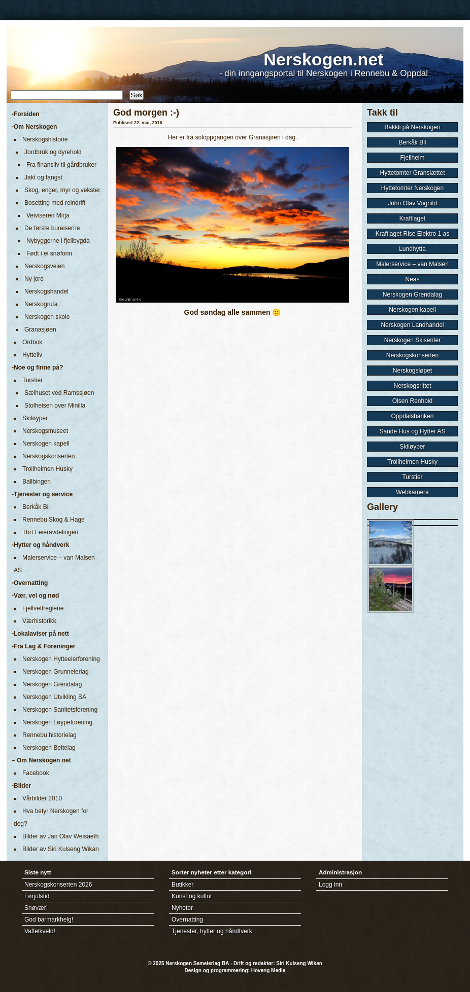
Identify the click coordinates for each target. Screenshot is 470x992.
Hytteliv (32, 354)
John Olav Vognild (412, 203)
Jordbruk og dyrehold (53, 152)
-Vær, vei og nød (35, 595)
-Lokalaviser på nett (40, 633)
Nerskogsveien (44, 266)
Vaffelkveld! (39, 931)
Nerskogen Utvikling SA (54, 697)
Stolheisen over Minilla (54, 405)
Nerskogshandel (46, 291)
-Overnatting (30, 582)
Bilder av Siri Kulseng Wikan (60, 849)
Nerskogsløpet (412, 370)
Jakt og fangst (43, 177)
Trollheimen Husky (47, 468)
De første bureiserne (52, 228)
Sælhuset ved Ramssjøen (59, 392)
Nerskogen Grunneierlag (55, 671)
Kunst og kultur (192, 896)
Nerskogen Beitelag (49, 747)
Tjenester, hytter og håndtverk (212, 931)
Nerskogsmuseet (45, 430)
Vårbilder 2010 (42, 798)
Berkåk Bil (36, 506)
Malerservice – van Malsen (412, 264)
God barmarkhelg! (48, 919)
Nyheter (182, 907)
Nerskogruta (40, 304)
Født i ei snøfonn (49, 253)
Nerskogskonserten (48, 456)
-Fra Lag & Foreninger (43, 646)
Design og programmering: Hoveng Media (235, 970)
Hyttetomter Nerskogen (412, 188)
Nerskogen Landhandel (412, 324)
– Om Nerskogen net (41, 760)
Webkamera (412, 492)
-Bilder (21, 785)
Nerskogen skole (47, 316)
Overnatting (187, 919)
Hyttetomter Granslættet (412, 172)
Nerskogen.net (323, 59)
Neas (412, 279)
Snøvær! (36, 907)
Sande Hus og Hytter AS (412, 431)
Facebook (35, 773)
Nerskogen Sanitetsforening (59, 709)
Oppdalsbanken (412, 416)
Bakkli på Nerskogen (412, 127)
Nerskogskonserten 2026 (58, 884)
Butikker (182, 884)
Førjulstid (36, 896)
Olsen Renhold (412, 401)
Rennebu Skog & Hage (53, 519)
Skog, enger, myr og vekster (62, 190)
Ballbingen (36, 481)
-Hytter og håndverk (40, 544)
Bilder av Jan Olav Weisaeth (60, 836)
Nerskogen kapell (46, 443)
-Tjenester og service (42, 494)
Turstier (32, 380)
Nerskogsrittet (412, 385)
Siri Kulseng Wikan (299, 963)
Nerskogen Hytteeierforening (61, 659)
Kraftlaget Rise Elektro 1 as (412, 233)
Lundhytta (412, 248)
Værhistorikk (39, 620)
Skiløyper (35, 418)
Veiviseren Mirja (48, 215)
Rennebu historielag (49, 735)
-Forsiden (26, 114)
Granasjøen (40, 329)
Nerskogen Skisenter (412, 340)
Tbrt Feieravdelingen (50, 532)
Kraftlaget (412, 218)
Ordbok (32, 342)
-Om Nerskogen (34, 126)
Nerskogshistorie (45, 139)
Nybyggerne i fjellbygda (58, 240)
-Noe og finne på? (37, 367)
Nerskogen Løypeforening (57, 722)
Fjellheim (412, 157)
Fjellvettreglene (42, 608)
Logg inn (330, 884)
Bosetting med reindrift (54, 202)
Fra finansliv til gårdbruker (61, 164)
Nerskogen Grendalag (52, 684)
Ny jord (34, 278)
